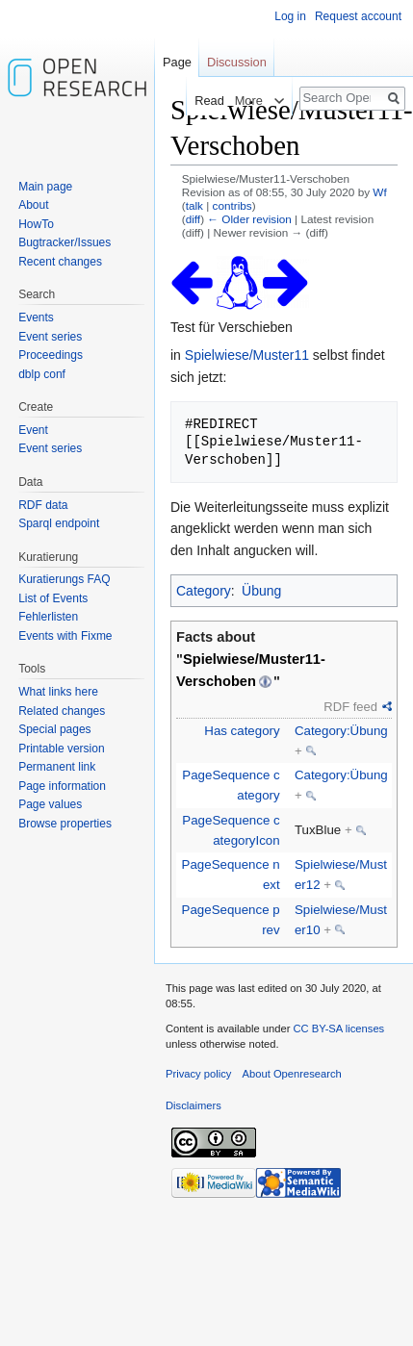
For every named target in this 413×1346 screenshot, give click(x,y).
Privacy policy (198, 1073)
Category (203, 590)
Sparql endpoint (58, 523)
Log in (290, 16)
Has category (241, 731)
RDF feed (350, 706)
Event (33, 430)
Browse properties (65, 823)
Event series (50, 336)
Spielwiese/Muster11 (247, 355)
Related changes (61, 711)
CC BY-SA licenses (338, 1028)
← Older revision (249, 219)
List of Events (53, 598)
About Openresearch (292, 1073)
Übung (261, 590)
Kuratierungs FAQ (64, 579)
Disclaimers (193, 1105)
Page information (62, 786)
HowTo (36, 224)
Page (177, 62)
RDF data (42, 505)
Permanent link (56, 767)
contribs (232, 205)
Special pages (54, 729)
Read (204, 100)
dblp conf (41, 374)
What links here (58, 691)
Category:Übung (341, 731)
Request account (358, 16)
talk (194, 205)
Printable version (61, 748)
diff (193, 219)
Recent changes (60, 261)
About (33, 205)
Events (36, 317)
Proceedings (50, 355)
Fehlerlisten (48, 616)
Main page (45, 186)
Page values (50, 804)
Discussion (237, 62)
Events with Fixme (65, 636)
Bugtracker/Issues (64, 242)
